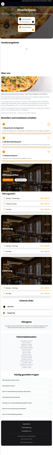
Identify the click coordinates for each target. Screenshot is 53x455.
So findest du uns (20, 180)
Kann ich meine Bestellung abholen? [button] (26, 414)
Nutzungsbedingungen (26, 442)
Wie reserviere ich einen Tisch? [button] (26, 380)
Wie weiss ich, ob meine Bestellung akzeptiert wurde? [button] (26, 403)
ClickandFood (31, 436)
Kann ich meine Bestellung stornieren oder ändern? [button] (26, 392)
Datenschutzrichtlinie (26, 439)
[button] (26, 20)
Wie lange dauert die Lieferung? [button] (26, 397)
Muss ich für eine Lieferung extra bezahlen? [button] (26, 409)
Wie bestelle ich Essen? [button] (26, 386)
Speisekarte (26, 424)
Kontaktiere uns (8, 180)
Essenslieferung (26, 427)
